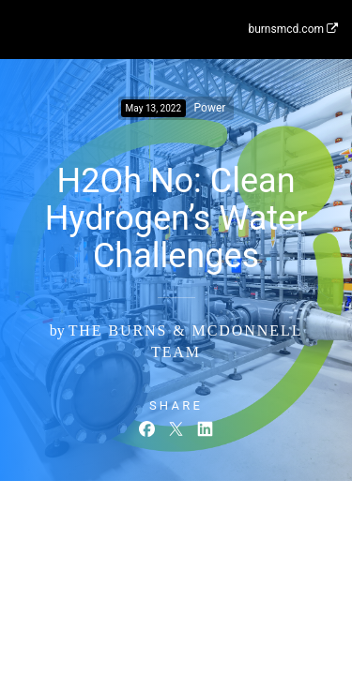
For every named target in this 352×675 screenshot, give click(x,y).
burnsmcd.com (293, 29)
